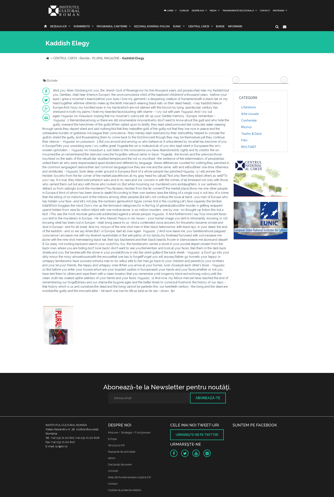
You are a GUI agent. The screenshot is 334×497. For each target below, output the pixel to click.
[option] (58, 326)
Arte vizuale (250, 114)
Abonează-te (208, 398)
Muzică (246, 127)
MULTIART (248, 147)
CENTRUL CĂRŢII (198, 26)
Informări (235, 26)
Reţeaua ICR (58, 26)
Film (244, 140)
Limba (169, 10)
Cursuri (184, 10)
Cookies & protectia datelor (124, 490)
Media (213, 10)
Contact (265, 10)
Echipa (112, 438)
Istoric (111, 458)
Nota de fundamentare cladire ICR (129, 477)
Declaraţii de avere (120, 464)
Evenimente (82, 26)
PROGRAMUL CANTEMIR (112, 26)
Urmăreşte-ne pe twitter (197, 434)
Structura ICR (116, 445)
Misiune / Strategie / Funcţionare (129, 432)
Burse (220, 26)
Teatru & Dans (251, 133)
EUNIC (177, 26)
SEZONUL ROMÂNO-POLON (152, 26)
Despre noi (198, 10)
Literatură (248, 107)
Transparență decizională (238, 10)
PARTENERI (278, 10)
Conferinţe (249, 120)
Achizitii (113, 470)
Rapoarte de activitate (121, 451)
